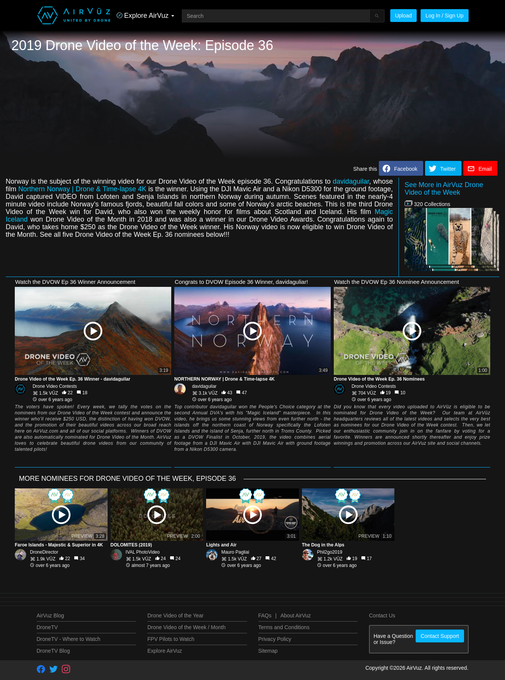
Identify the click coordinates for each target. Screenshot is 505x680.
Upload (403, 16)
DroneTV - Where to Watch (68, 639)
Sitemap (268, 651)
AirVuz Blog (50, 615)
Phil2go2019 (329, 552)
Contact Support (440, 636)
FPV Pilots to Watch (170, 639)
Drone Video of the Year (175, 615)
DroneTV (47, 627)
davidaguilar (351, 181)
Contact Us (382, 615)
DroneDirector (44, 552)
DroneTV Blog (53, 651)
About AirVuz (295, 615)
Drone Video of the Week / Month (186, 627)
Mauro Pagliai (235, 552)
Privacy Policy (274, 639)
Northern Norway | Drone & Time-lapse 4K (82, 189)
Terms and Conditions (284, 627)
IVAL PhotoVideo (143, 552)
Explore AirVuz (164, 651)
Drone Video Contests (55, 386)
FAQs (265, 615)
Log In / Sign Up (444, 16)
